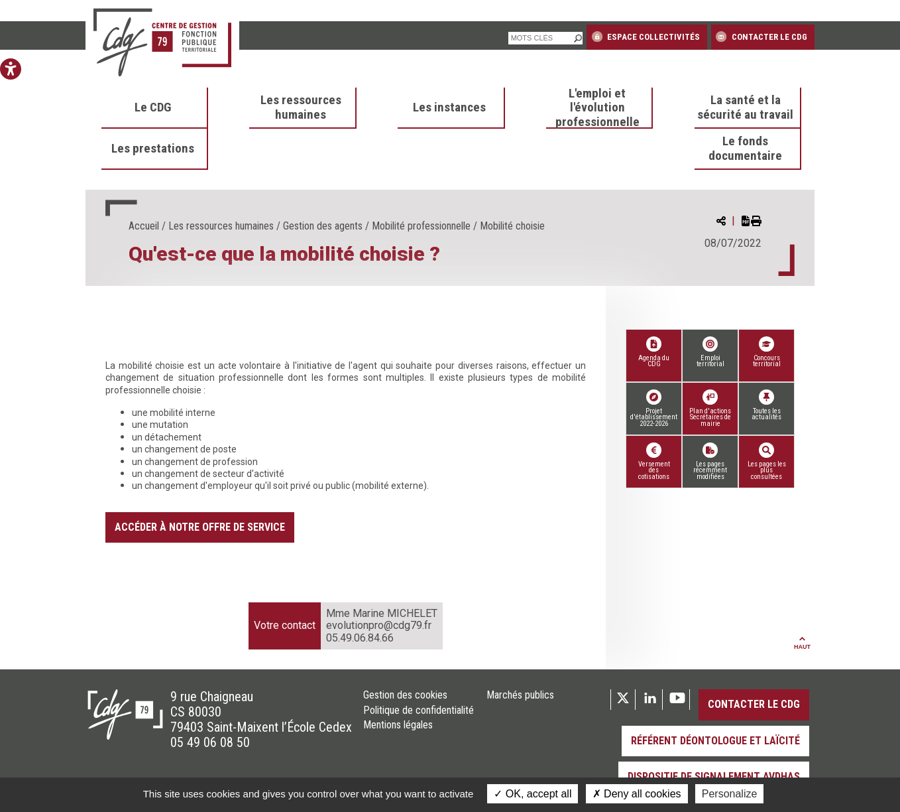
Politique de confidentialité (418, 710)
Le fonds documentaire (745, 148)
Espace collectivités (646, 36)
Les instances (449, 107)
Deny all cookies (636, 793)
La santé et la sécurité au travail (745, 107)
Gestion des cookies (405, 695)
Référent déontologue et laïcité (715, 740)
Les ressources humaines (300, 107)
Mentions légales (398, 725)
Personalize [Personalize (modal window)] (730, 793)
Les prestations (152, 148)
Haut (802, 643)
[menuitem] (155, 108)
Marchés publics (520, 695)
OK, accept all (532, 793)
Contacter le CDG (761, 36)
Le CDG (153, 107)
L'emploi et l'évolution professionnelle (597, 108)
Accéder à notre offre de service (200, 527)
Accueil (144, 226)
